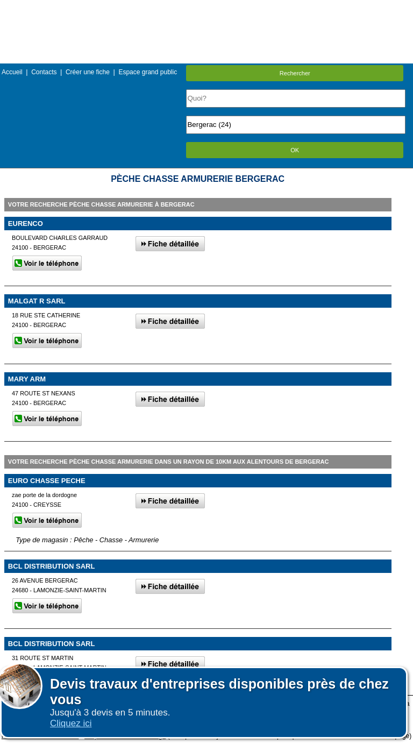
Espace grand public (147, 72)
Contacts (43, 72)
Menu (206, 8)
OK (294, 150)
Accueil (12, 72)
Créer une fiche (88, 72)
